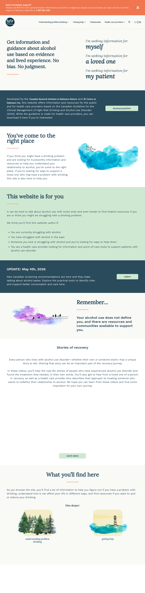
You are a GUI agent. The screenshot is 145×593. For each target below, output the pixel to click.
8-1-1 (19, 7)
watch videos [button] (72, 456)
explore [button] (127, 276)
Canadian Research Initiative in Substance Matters (53, 99)
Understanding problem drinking (53, 22)
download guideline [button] (122, 108)
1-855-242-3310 (43, 10)
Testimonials (95, 22)
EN (136, 22)
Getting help (78, 22)
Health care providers (114, 22)
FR (140, 22)
